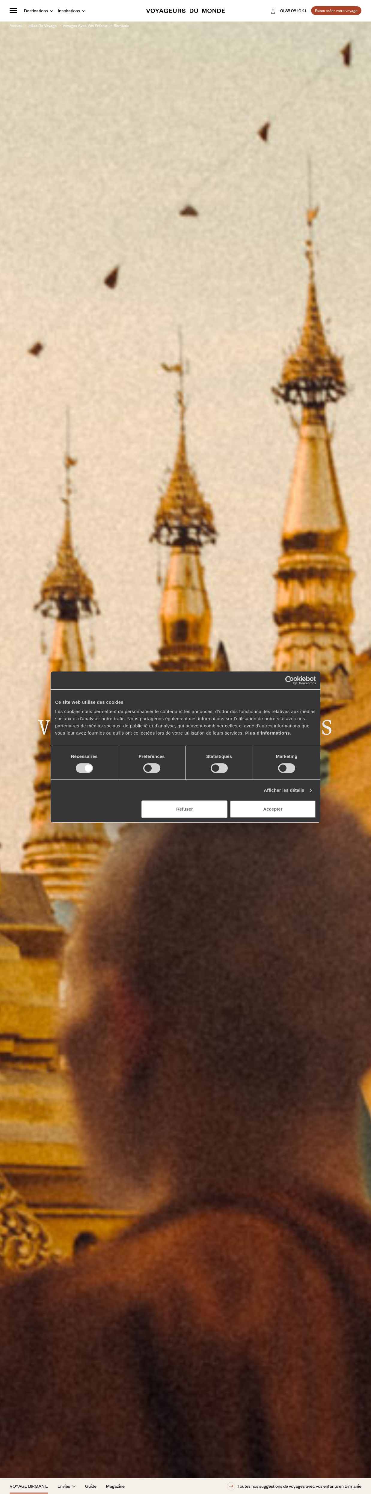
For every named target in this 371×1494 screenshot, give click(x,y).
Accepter (272, 809)
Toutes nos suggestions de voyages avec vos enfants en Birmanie (294, 1486)
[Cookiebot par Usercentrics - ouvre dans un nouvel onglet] (289, 680)
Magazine (115, 1486)
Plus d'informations (267, 732)
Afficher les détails (284, 790)
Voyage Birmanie (29, 1486)
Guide (90, 1486)
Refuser (184, 809)
